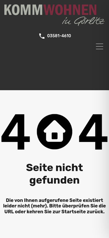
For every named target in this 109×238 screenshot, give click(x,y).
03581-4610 (59, 36)
